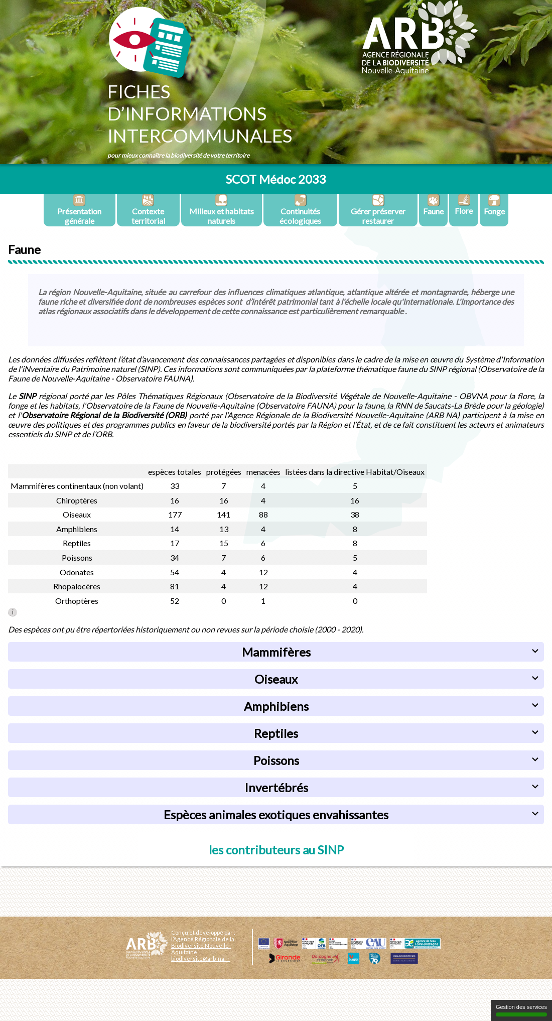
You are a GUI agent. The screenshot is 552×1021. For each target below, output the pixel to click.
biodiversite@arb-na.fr (200, 958)
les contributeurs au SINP (276, 849)
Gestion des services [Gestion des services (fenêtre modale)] (521, 1010)
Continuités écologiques (300, 209)
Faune (433, 205)
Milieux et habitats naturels (221, 209)
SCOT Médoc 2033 (276, 179)
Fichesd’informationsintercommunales (199, 113)
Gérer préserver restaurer (378, 209)
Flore (464, 204)
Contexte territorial (148, 209)
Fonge (494, 205)
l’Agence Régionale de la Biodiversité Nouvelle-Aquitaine (202, 945)
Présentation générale (79, 209)
